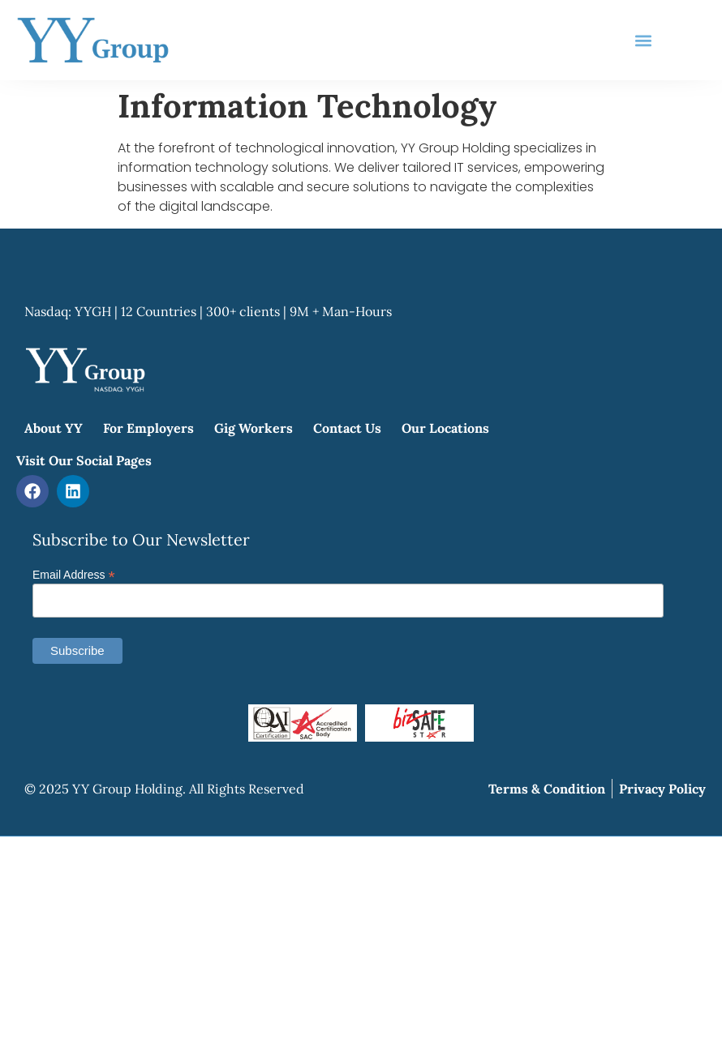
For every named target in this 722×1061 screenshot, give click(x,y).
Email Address (73, 574)
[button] (643, 40)
